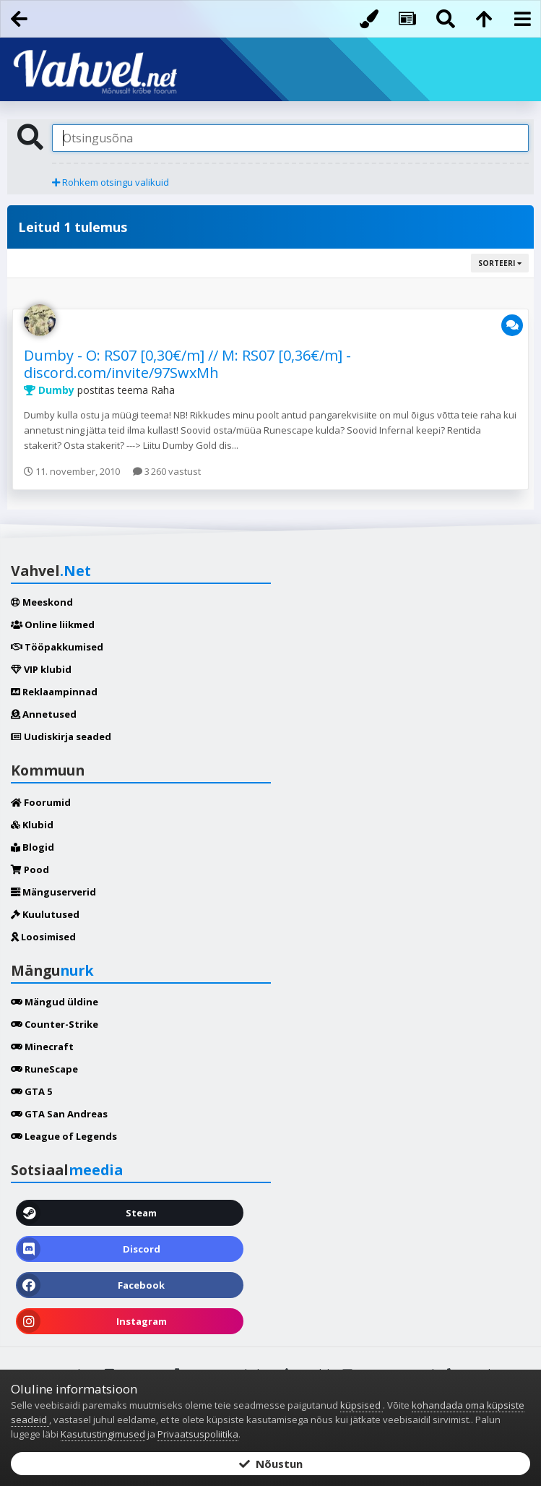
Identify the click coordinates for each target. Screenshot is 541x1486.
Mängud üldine (54, 1001)
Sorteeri (499, 263)
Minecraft (42, 1046)
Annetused (44, 714)
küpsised (361, 1405)
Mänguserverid (53, 891)
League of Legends (64, 1136)
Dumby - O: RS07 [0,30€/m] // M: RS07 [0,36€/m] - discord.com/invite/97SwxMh (187, 363)
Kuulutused (45, 914)
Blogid (32, 847)
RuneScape (44, 1068)
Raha (163, 390)
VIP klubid (41, 669)
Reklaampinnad (54, 691)
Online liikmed (53, 624)
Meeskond (42, 602)
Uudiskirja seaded (61, 736)
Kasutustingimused (103, 1433)
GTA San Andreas (59, 1113)
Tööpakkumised (57, 646)
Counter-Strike (54, 1024)
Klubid (32, 824)
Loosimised (43, 936)
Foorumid (41, 802)
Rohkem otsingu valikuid (110, 182)
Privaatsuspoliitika (197, 1433)
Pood (30, 869)
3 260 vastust (167, 471)
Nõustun (271, 1463)
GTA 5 (31, 1091)
